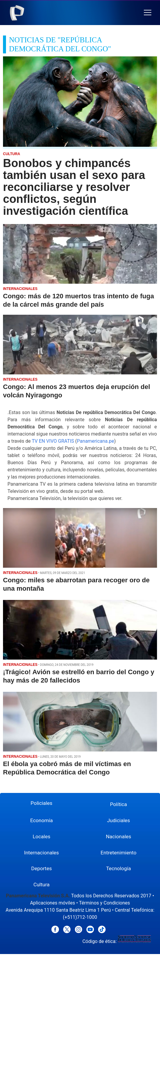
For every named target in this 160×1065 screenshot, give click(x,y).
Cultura (41, 885)
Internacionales (41, 853)
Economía (41, 820)
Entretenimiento (118, 853)
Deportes (41, 868)
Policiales (41, 803)
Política (118, 804)
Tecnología (118, 868)
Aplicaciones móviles (52, 903)
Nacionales (118, 836)
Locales (41, 836)
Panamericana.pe (95, 441)
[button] (147, 12)
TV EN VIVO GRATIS (53, 441)
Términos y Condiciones (104, 903)
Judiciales (118, 820)
